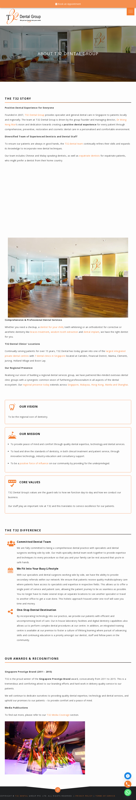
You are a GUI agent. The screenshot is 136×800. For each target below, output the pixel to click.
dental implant (91, 331)
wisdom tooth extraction (64, 331)
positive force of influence (34, 463)
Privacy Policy (84, 796)
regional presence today (36, 384)
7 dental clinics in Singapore (50, 355)
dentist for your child (51, 327)
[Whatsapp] (127, 792)
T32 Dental (21, 796)
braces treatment (39, 331)
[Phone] (127, 784)
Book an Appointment (68, 3)
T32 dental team (74, 143)
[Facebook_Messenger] (127, 775)
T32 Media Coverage (58, 714)
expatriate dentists (89, 155)
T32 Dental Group (34, 114)
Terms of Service (105, 796)
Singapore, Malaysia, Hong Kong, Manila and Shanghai (98, 384)
